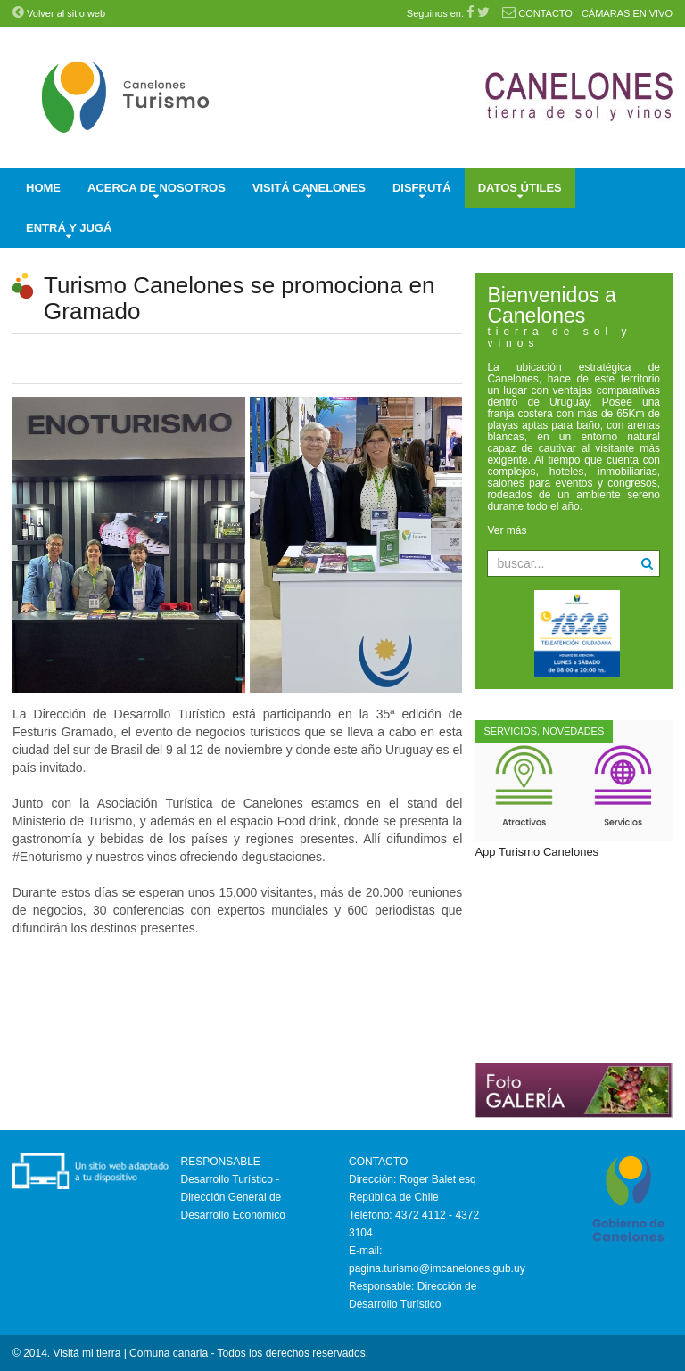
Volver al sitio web (58, 13)
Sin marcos (574, 961)
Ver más (506, 530)
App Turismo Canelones (536, 851)
